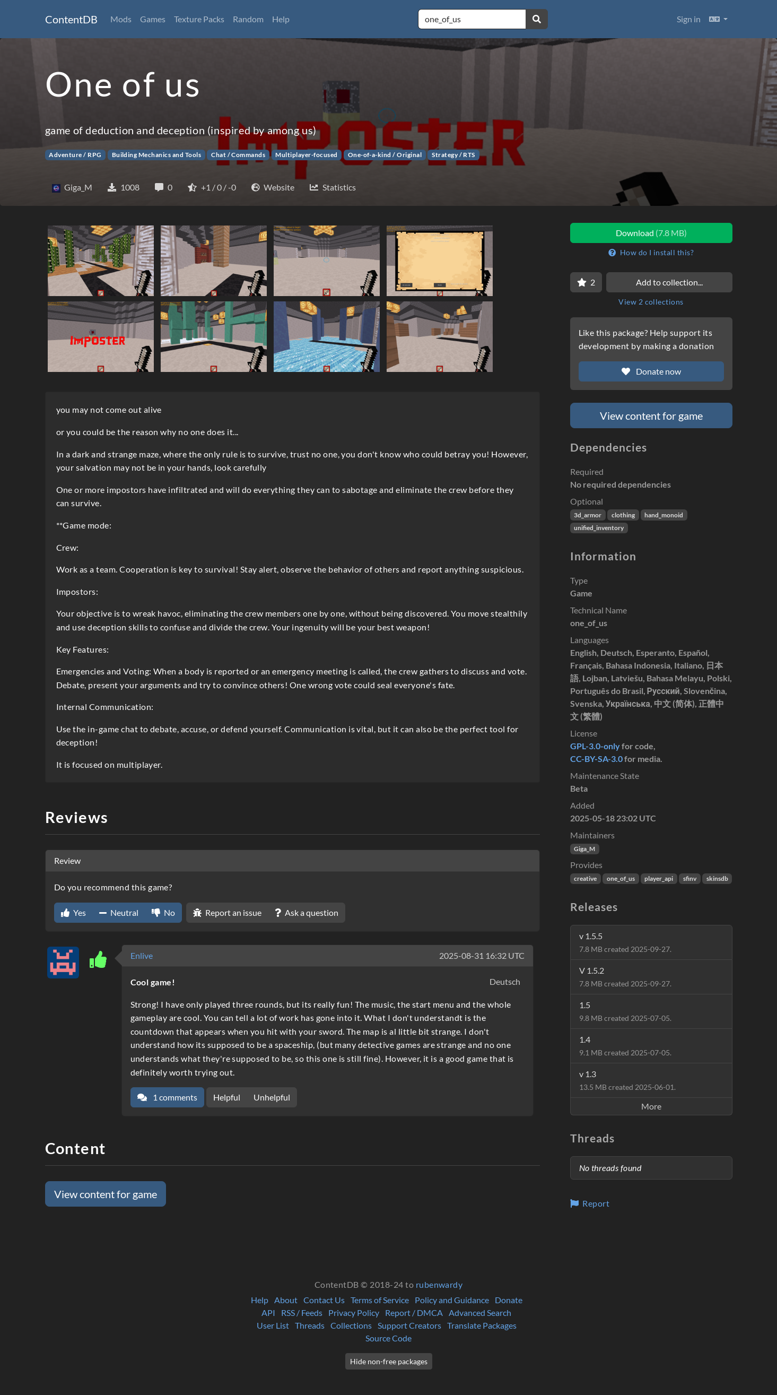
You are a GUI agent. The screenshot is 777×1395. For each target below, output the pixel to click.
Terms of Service (380, 1300)
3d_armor (587, 515)
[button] (718, 19)
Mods (121, 19)
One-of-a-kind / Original (385, 155)
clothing (623, 515)
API (268, 1312)
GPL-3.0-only (595, 746)
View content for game (105, 1194)
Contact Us (324, 1300)
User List (273, 1325)
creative (585, 878)
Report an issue (227, 912)
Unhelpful (272, 1097)
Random (248, 19)
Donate (508, 1300)
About (286, 1300)
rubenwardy (439, 1284)
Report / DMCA (414, 1312)
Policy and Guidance (452, 1300)
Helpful (226, 1097)
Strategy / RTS (453, 155)
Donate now (651, 371)
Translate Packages (482, 1325)
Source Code (388, 1338)
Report (590, 1203)
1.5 (625, 1011)
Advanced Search (480, 1312)
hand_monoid (663, 515)
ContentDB (71, 19)
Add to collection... (669, 282)
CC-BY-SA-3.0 (596, 758)
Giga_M (584, 849)
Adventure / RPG (75, 155)
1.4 (625, 1045)
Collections (351, 1325)
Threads (310, 1325)
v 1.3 (627, 1080)
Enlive (141, 955)
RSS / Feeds (301, 1312)
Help (281, 19)
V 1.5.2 (625, 976)
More (651, 1106)
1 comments (167, 1097)
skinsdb (717, 878)
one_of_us (621, 878)
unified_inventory (599, 528)
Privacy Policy (353, 1312)
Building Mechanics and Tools (156, 155)
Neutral (118, 912)
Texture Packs (199, 19)
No (163, 912)
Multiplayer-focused (306, 155)
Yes (73, 912)
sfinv (689, 878)
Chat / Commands (238, 155)
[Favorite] (586, 282)
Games (152, 19)
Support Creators (409, 1325)
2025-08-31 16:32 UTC (482, 955)
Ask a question (306, 912)
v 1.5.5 (625, 942)
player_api (658, 878)
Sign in (689, 19)
